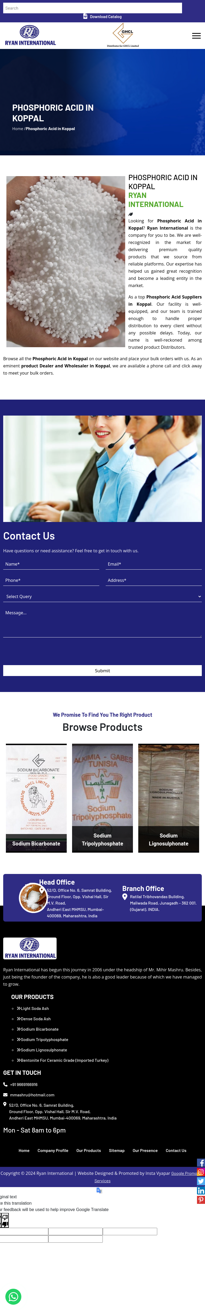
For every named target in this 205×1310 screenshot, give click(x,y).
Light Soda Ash (33, 1008)
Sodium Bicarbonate (38, 1028)
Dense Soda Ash (34, 1018)
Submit (102, 671)
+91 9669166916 (20, 1084)
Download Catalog (102, 16)
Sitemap (117, 1150)
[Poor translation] (5, 1220)
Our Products (88, 1150)
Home (24, 1150)
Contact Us (176, 1150)
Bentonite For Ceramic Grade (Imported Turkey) (62, 1060)
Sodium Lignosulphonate (42, 1049)
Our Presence (145, 1150)
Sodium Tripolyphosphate (42, 1039)
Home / (19, 128)
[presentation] (43, 654)
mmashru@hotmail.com (28, 1094)
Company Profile (53, 1150)
